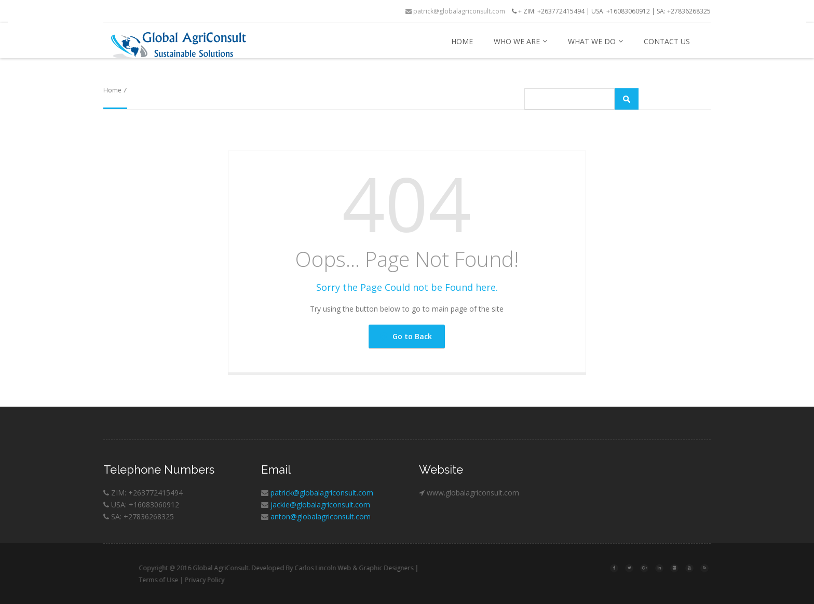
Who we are (520, 41)
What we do (595, 41)
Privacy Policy (223, 579)
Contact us (667, 41)
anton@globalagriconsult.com (320, 516)
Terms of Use (177, 579)
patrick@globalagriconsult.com (455, 11)
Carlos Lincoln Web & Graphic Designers (372, 567)
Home (462, 41)
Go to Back (406, 336)
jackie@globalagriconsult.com (320, 504)
